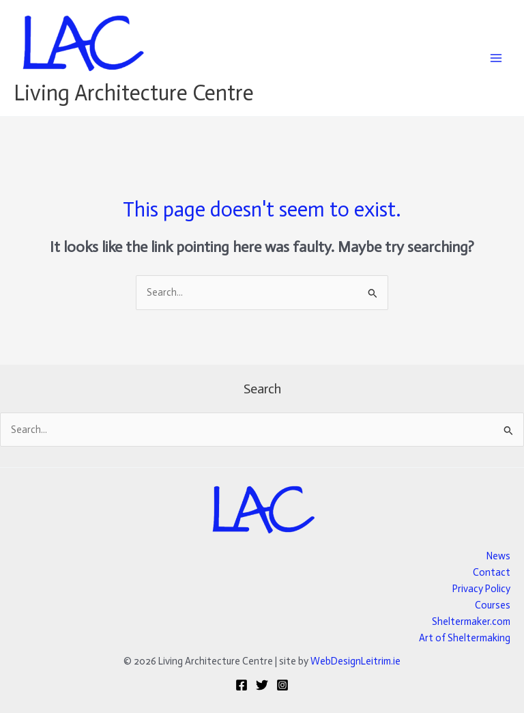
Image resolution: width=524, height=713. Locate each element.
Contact (491, 572)
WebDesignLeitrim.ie (355, 661)
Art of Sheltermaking (464, 638)
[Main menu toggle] (496, 58)
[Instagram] (282, 685)
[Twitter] (262, 685)
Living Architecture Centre (134, 93)
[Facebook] (241, 685)
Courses (492, 605)
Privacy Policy (481, 589)
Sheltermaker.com (471, 621)
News (498, 556)
